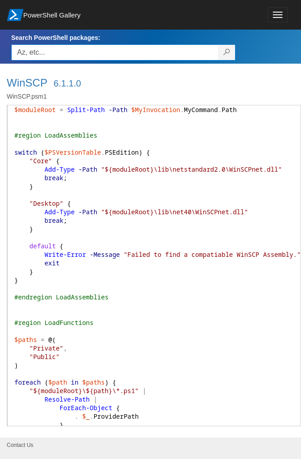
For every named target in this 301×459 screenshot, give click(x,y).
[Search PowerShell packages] (227, 52)
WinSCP (27, 83)
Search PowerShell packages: (55, 37)
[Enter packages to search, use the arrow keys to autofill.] (114, 52)
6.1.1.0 (67, 83)
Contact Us (20, 445)
